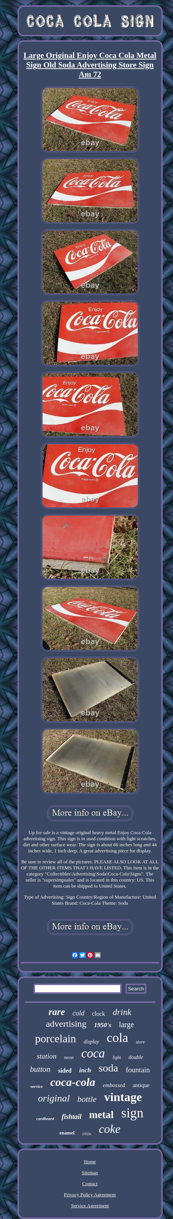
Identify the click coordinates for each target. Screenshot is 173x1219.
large (126, 1024)
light (117, 1057)
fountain (138, 1070)
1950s (86, 1134)
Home (90, 1161)
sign (132, 1113)
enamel (67, 1133)
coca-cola (72, 1082)
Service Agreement (90, 1205)
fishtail (71, 1116)
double (136, 1057)
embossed (114, 1085)
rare (57, 1012)
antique (141, 1085)
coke (110, 1129)
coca (93, 1053)
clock (98, 1013)
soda (108, 1068)
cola (118, 1038)
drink (122, 1012)
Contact (89, 1183)
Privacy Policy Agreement (90, 1194)
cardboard (45, 1118)
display (91, 1042)
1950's (102, 1025)
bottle (87, 1099)
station (47, 1056)
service (36, 1086)
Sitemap (90, 1172)
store (140, 1042)
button (40, 1069)
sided (65, 1070)
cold (78, 1013)
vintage (123, 1097)
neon (69, 1057)
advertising (66, 1024)
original (54, 1098)
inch (85, 1070)
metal (101, 1114)
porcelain (55, 1038)
